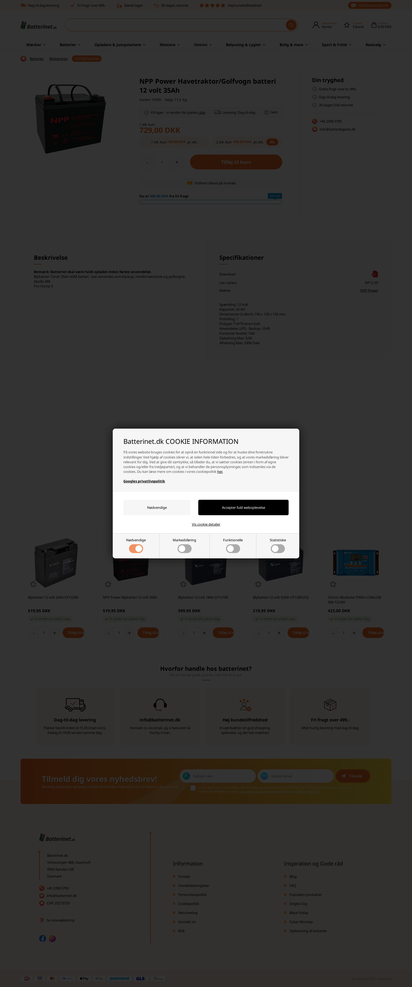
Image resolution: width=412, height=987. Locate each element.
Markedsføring (184, 545)
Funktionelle (233, 545)
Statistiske (278, 545)
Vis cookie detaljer (206, 524)
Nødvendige (136, 545)
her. (220, 471)
